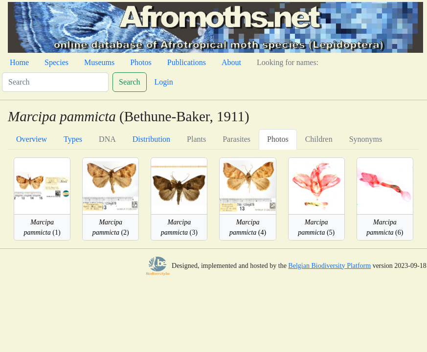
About (231, 62)
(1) (42, 227)
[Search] (55, 82)
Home (19, 62)
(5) (316, 227)
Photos (141, 62)
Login (164, 82)
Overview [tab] (31, 139)
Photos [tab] (278, 139)
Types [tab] (73, 139)
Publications (186, 62)
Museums (99, 62)
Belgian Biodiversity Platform (329, 265)
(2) (110, 227)
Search (129, 82)
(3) (179, 227)
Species (56, 62)
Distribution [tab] (151, 139)
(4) (247, 227)
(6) (384, 227)
